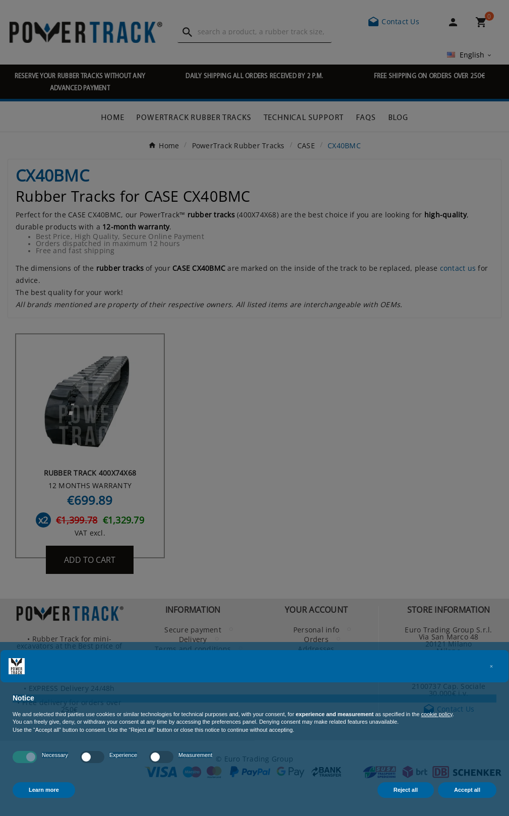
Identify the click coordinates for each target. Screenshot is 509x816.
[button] (491, 666)
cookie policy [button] (437, 714)
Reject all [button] (406, 790)
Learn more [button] (44, 790)
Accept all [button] (467, 790)
